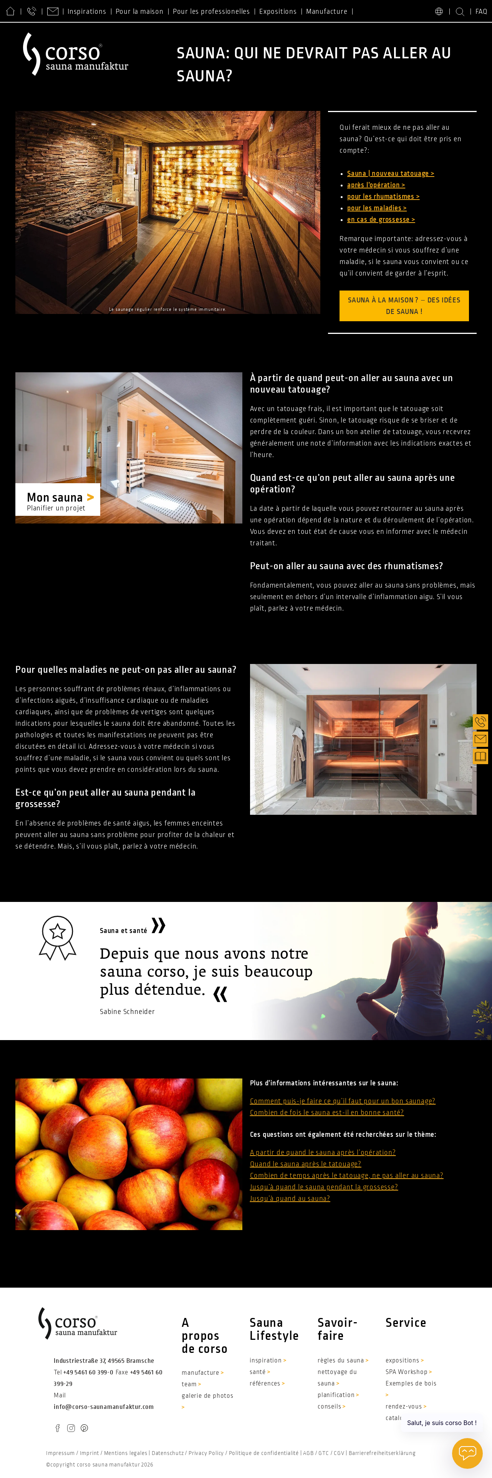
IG (70, 1429)
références (265, 1383)
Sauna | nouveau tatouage (389, 173)
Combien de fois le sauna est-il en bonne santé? (327, 1112)
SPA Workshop (407, 1372)
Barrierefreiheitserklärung (382, 1453)
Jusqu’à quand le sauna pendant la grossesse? (324, 1187)
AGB (308, 1453)
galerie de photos (208, 1395)
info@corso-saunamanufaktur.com (104, 1407)
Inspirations (87, 11)
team (189, 1384)
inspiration (266, 1360)
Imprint (89, 1453)
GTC (323, 1453)
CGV (339, 1453)
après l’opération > (376, 185)
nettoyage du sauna (337, 1378)
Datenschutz (168, 1453)
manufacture (200, 1372)
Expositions (278, 11)
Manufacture (327, 11)
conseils (329, 1406)
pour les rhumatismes (381, 196)
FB (57, 1429)
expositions (402, 1360)
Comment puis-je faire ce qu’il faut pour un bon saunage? (343, 1101)
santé (258, 1372)
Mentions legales (125, 1453)
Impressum (60, 1453)
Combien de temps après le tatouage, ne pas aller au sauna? (347, 1175)
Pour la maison (140, 11)
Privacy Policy (206, 1453)
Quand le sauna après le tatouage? (305, 1164)
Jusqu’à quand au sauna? (290, 1198)
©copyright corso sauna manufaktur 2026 (99, 1464)
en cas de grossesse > (381, 219)
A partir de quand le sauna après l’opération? (323, 1152)
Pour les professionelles (211, 11)
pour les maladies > (377, 208)
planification (336, 1395)
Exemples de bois (411, 1383)
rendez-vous (404, 1406)
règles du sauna (341, 1360)
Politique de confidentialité (264, 1453)
